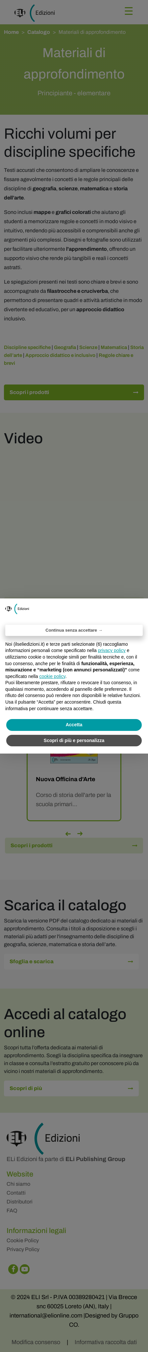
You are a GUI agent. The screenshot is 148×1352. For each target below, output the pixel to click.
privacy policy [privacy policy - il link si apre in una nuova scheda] (112, 650)
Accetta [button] (74, 724)
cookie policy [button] (52, 676)
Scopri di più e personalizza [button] (74, 740)
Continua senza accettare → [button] (73, 630)
